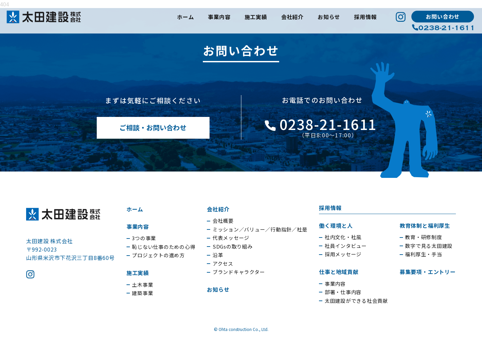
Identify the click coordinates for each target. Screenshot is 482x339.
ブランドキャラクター (239, 271)
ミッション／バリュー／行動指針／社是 (260, 229)
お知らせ (329, 17)
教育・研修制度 (423, 237)
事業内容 (219, 17)
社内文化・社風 (343, 237)
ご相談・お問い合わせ (152, 127)
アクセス (223, 263)
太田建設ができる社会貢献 (356, 300)
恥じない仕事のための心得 (163, 246)
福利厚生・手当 (423, 254)
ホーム (185, 17)
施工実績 (256, 17)
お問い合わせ (443, 16)
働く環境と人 (336, 225)
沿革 (218, 254)
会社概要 (223, 220)
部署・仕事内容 (343, 291)
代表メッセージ (231, 237)
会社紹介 (292, 17)
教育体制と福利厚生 (425, 225)
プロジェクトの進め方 (158, 255)
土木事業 (142, 284)
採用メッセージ (343, 254)
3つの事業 (144, 238)
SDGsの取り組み (233, 246)
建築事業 (142, 292)
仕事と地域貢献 (338, 272)
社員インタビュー (346, 245)
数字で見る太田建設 (429, 245)
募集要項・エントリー (428, 272)
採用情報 (365, 17)
